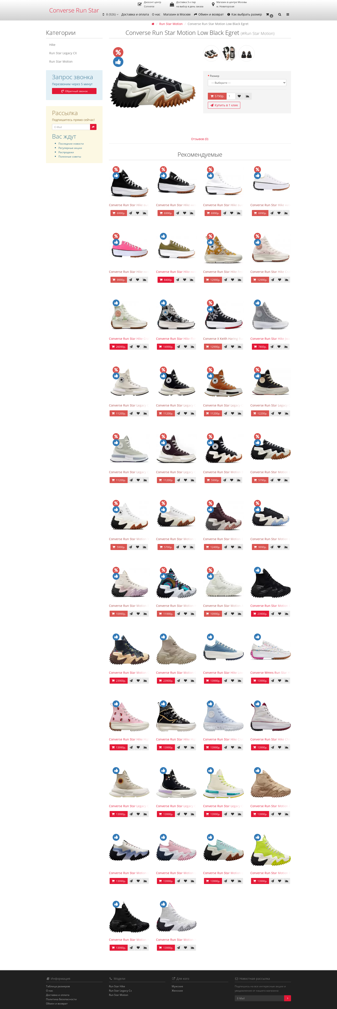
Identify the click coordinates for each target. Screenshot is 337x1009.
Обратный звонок (74, 91)
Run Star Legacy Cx (120, 990)
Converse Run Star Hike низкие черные (185, 205)
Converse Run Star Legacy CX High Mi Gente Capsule (241, 806)
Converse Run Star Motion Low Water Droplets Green (241, 873)
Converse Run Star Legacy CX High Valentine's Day (286, 405)
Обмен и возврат (209, 14)
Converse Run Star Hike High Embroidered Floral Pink (147, 739)
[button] (269, 14)
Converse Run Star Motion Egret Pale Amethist (142, 606)
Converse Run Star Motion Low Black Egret (280, 472)
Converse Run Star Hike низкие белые (278, 205)
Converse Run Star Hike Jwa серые (275, 339)
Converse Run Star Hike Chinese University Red (284, 739)
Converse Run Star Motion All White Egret (233, 606)
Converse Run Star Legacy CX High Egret (138, 405)
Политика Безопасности (61, 999)
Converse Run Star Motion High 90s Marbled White (192, 940)
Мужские (177, 986)
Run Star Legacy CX (63, 53)
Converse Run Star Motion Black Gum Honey (235, 472)
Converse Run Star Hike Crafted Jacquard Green (143, 339)
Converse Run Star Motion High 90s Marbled (188, 606)
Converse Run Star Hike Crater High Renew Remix (238, 739)
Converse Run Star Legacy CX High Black (185, 405)
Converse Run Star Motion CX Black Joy (136, 673)
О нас (156, 14)
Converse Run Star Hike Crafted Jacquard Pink (283, 272)
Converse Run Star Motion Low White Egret (187, 539)
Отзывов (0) (199, 139)
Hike (52, 45)
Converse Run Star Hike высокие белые (231, 205)
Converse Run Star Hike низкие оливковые (187, 272)
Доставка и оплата (135, 14)
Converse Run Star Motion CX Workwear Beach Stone (194, 673)
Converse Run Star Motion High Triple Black (140, 940)
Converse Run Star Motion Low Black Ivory (280, 539)
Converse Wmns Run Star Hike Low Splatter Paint (285, 673)
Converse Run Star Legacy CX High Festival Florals (144, 806)
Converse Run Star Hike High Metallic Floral (187, 739)
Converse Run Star (74, 10)
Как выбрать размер (244, 14)
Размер (214, 76)
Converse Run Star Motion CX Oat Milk (277, 806)
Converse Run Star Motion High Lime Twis (280, 873)
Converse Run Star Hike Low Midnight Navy (234, 673)
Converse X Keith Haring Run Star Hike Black (235, 339)
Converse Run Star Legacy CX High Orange (233, 405)
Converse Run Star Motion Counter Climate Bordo (238, 539)
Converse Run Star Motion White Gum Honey (141, 539)
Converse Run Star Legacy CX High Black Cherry (190, 472)
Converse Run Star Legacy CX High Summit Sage (143, 472)
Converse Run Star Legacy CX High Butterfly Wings (192, 806)
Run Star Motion (61, 61)
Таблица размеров (58, 986)
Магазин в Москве (177, 14)
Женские (177, 990)
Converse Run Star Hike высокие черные (138, 205)
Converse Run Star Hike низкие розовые (138, 272)
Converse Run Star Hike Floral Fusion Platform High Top (196, 339)
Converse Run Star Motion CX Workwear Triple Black (287, 606)
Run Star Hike (117, 986)
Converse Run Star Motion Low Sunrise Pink (187, 873)
